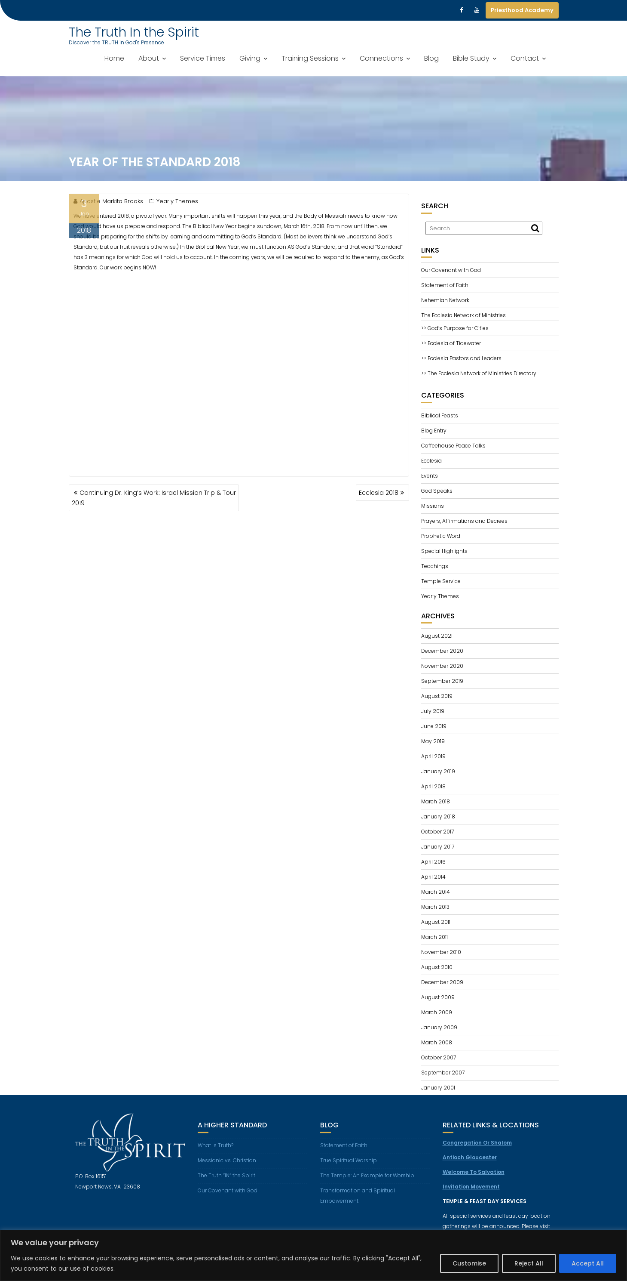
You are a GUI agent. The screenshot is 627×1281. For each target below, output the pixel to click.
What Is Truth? (215, 1151)
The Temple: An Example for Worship (367, 1181)
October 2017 (437, 831)
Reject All (528, 1263)
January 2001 (438, 1087)
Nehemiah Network (445, 300)
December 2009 (442, 982)
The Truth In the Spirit (134, 32)
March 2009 (436, 1012)
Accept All (588, 1263)
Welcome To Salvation (474, 1178)
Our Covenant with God (451, 270)
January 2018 (438, 816)
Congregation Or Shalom (477, 1148)
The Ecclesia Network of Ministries (463, 315)
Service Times (202, 58)
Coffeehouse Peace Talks (453, 445)
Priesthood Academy (522, 10)
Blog (431, 58)
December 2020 (442, 650)
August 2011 (435, 922)
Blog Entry (434, 430)
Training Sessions (310, 58)
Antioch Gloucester (470, 1163)
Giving (249, 58)
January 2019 (438, 771)
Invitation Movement (471, 1192)
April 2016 (433, 861)
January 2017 (437, 846)
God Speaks (437, 490)
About (148, 58)
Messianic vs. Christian (227, 1166)
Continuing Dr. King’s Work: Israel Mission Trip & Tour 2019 (154, 497)
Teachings (434, 566)
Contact (525, 58)
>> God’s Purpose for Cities (455, 328)
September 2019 (442, 681)
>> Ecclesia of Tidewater (451, 343)
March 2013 (435, 907)
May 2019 (433, 741)
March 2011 (434, 937)
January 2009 (439, 1027)
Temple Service (441, 581)
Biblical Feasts (439, 415)
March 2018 (435, 801)
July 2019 (432, 711)
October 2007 (438, 1057)
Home (114, 58)
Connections (381, 58)
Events (429, 475)
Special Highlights (444, 551)
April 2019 (433, 756)
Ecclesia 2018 (378, 492)
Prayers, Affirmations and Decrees (464, 521)
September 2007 (443, 1072)
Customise (469, 1263)
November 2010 (441, 952)
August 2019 (437, 696)
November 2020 (442, 666)
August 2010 (437, 967)
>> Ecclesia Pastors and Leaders (461, 358)
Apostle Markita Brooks (108, 201)
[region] (313, 1255)
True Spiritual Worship (348, 1166)
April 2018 (433, 786)
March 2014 (435, 891)
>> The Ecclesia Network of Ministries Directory (478, 373)
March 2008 (436, 1042)
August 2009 (438, 997)
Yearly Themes (177, 201)
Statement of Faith (444, 285)
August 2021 (437, 635)
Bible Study (471, 58)
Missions (432, 505)
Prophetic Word (440, 536)
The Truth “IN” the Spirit (226, 1181)
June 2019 (434, 726)
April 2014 (433, 876)
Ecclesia (431, 460)
